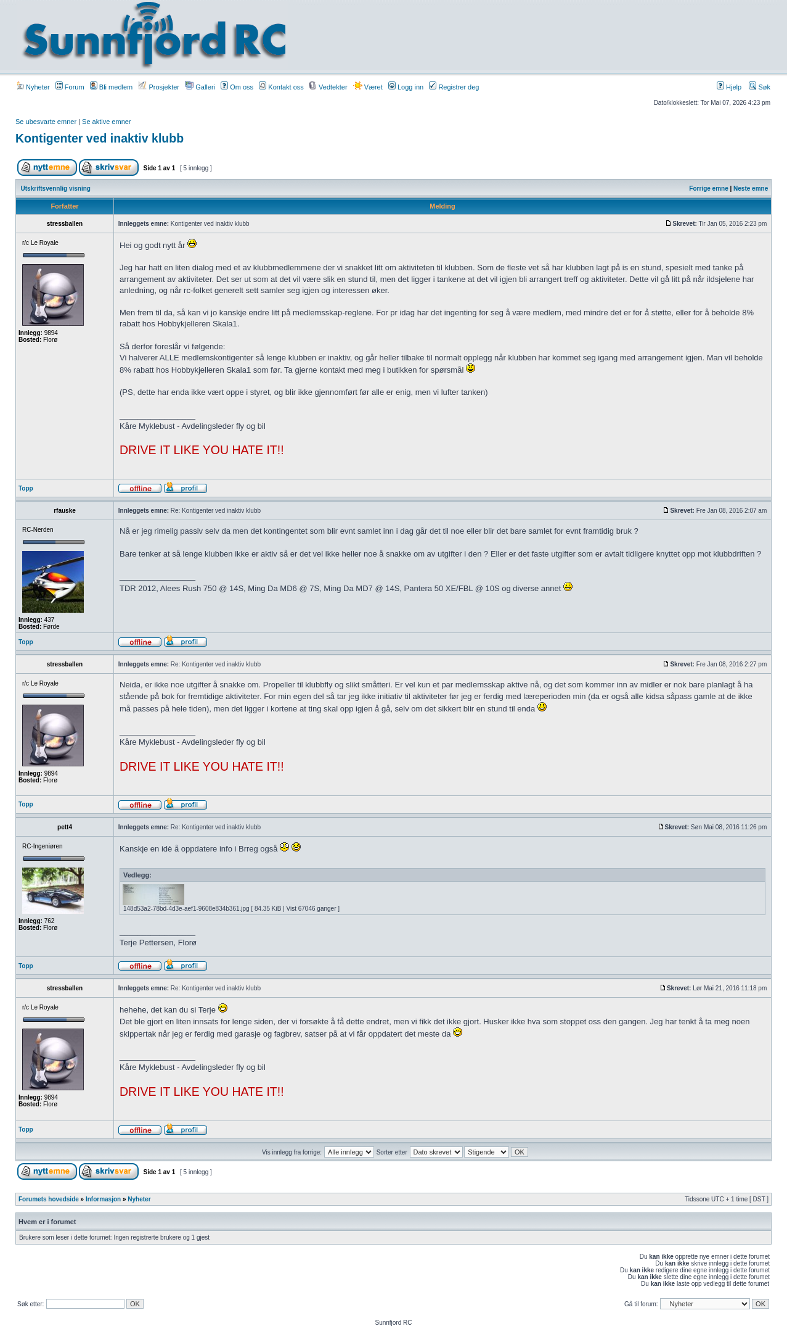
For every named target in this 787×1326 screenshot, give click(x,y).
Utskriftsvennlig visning (56, 188)
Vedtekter (328, 87)
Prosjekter (158, 87)
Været (368, 87)
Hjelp (729, 87)
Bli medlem (111, 87)
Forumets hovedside (48, 1199)
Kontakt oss (281, 87)
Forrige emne (708, 188)
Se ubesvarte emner (45, 121)
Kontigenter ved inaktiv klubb (99, 138)
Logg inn (405, 87)
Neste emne (750, 188)
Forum (69, 87)
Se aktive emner (106, 121)
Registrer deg (454, 87)
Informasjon (103, 1199)
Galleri (200, 87)
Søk (759, 87)
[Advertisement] (526, 35)
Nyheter (33, 87)
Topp (25, 488)
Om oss (237, 87)
